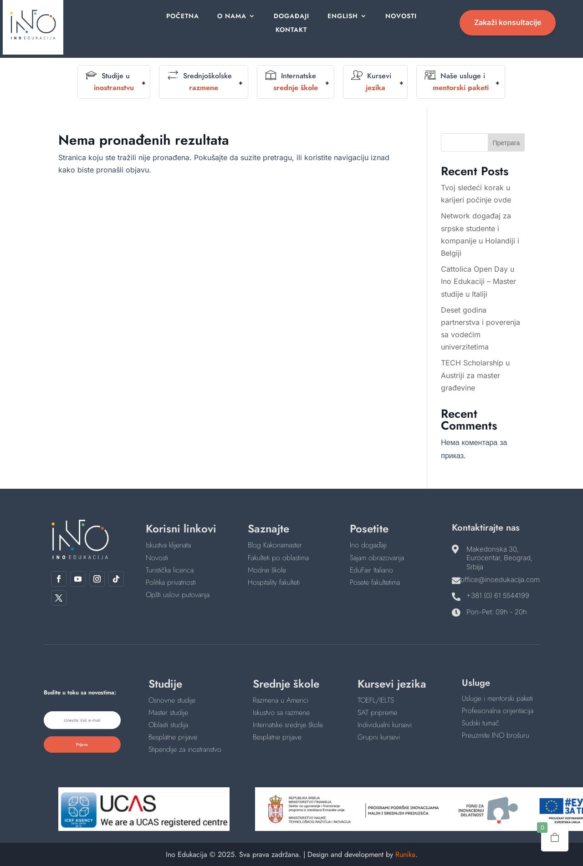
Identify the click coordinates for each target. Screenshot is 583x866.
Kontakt (291, 30)
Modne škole (267, 570)
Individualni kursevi (385, 724)
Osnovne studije (171, 700)
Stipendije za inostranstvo (184, 749)
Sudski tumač (480, 723)
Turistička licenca (170, 570)
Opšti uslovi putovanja (178, 594)
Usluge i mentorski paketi (497, 698)
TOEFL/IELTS (376, 700)
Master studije (168, 712)
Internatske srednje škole (288, 724)
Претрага (506, 143)
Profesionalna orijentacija (497, 710)
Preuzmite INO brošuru (495, 735)
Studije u (110, 82)
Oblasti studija (168, 724)
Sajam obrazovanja (377, 557)
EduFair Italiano (371, 570)
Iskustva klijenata (168, 545)
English (342, 16)
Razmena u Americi (280, 700)
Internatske (291, 82)
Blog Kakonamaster (275, 545)
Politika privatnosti (171, 582)
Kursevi (371, 82)
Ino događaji (368, 545)
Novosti (399, 16)
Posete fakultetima (375, 582)
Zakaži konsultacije (507, 22)
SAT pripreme (377, 712)
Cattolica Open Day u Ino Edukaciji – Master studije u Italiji (478, 281)
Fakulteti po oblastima (278, 557)
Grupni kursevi (379, 737)
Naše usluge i (456, 82)
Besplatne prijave (172, 737)
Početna (186, 16)
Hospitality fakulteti (274, 582)
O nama (234, 16)
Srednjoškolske (199, 82)
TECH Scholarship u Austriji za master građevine (475, 375)
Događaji (291, 16)
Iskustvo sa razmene (281, 712)
